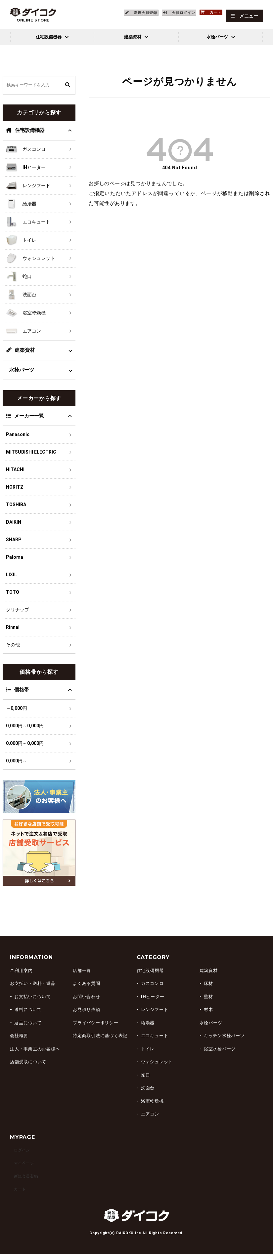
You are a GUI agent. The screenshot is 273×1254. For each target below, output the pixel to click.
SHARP (14, 539)
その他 (13, 644)
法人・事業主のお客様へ (35, 1048)
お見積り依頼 (86, 1009)
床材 (208, 983)
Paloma (14, 557)
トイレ (148, 1048)
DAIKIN (13, 522)
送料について (28, 1009)
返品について (28, 1022)
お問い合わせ (86, 996)
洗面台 (148, 1087)
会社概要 (19, 1035)
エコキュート (154, 1035)
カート (16, 1189)
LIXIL (11, 574)
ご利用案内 (21, 970)
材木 (208, 1009)
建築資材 (20, 350)
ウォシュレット (157, 1061)
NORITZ (14, 487)
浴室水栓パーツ (220, 1048)
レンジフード (154, 1009)
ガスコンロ (152, 983)
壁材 (208, 996)
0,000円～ (16, 760)
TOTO (12, 592)
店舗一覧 (82, 970)
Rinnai (13, 627)
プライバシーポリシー (95, 1022)
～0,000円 (16, 708)
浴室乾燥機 (152, 1101)
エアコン (150, 1114)
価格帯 (17, 690)
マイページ (21, 1162)
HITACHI (15, 469)
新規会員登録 (23, 1176)
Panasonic (17, 434)
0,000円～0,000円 (25, 725)
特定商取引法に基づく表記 (100, 1035)
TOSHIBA (16, 504)
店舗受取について (28, 1061)
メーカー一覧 (25, 416)
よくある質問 (86, 983)
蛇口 (145, 1074)
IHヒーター (152, 996)
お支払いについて (32, 996)
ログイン (19, 1150)
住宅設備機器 (25, 130)
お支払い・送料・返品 (33, 983)
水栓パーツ (21, 370)
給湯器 (148, 1022)
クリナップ (17, 609)
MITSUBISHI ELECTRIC (31, 452)
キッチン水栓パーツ (224, 1035)
